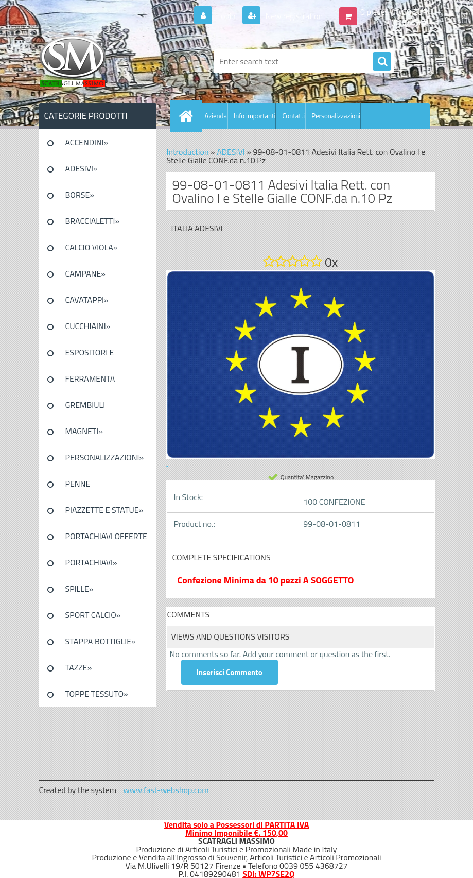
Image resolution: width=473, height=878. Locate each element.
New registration (293, 16)
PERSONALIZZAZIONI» (104, 457)
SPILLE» (79, 588)
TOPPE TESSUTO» (96, 693)
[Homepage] (188, 116)
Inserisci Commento (229, 672)
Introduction (188, 152)
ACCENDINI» (87, 142)
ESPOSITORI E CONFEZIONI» (89, 356)
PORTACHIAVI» (91, 562)
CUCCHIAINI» (88, 326)
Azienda (216, 116)
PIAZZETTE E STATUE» (104, 510)
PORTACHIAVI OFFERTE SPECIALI (106, 539)
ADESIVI (231, 152)
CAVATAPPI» (87, 300)
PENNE (78, 483)
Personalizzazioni (335, 116)
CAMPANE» (85, 273)
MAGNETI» (84, 431)
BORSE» (79, 194)
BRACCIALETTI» (92, 221)
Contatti (293, 116)
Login (226, 16)
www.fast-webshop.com (166, 790)
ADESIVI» (81, 168)
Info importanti (254, 116)
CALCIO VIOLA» (91, 247)
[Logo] (110, 61)
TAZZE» (78, 667)
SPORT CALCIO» (93, 615)
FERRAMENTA (90, 378)
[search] (382, 62)
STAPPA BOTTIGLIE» (100, 641)
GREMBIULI (85, 405)
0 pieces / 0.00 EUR (394, 12)
